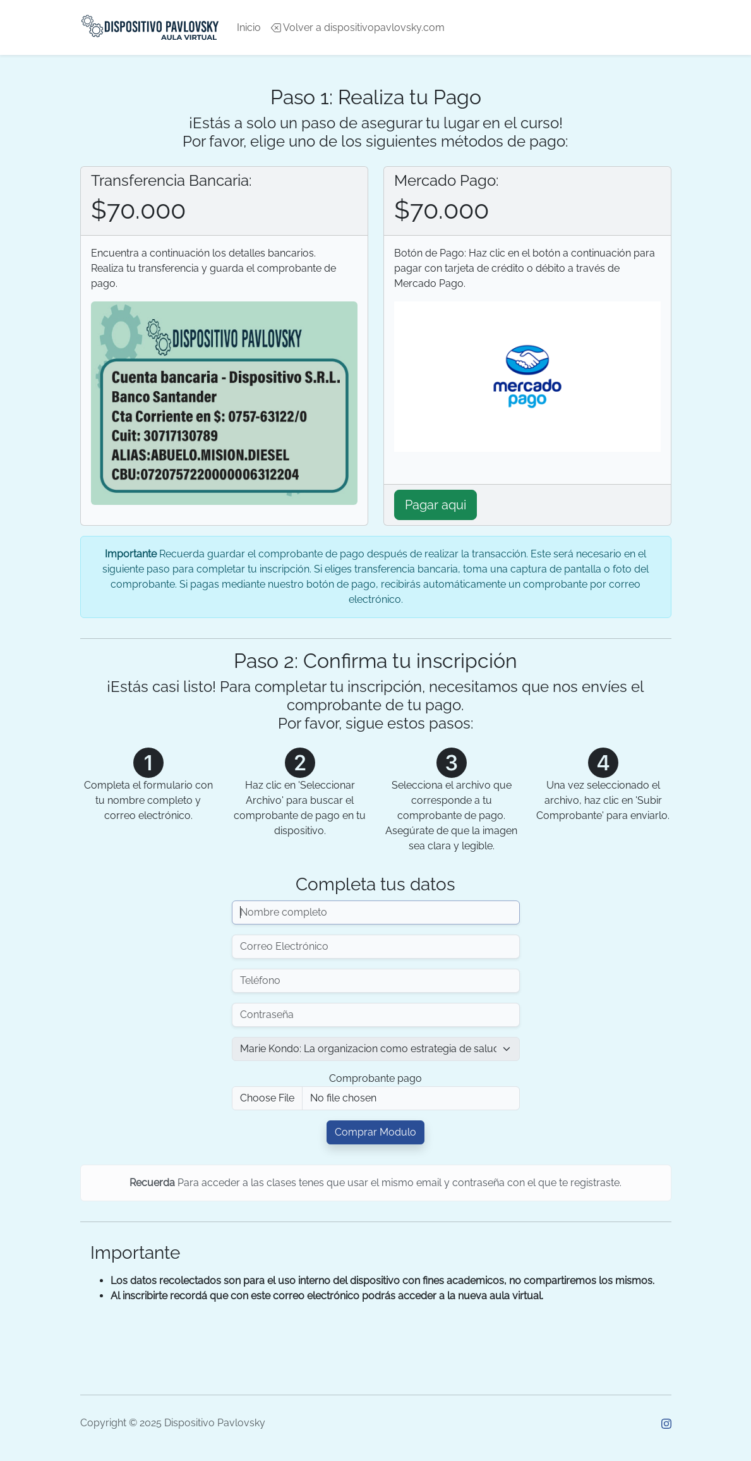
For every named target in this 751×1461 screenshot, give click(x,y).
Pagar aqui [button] (435, 504)
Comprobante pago (375, 1078)
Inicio (249, 27)
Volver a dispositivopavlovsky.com (358, 27)
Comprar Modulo (375, 1132)
